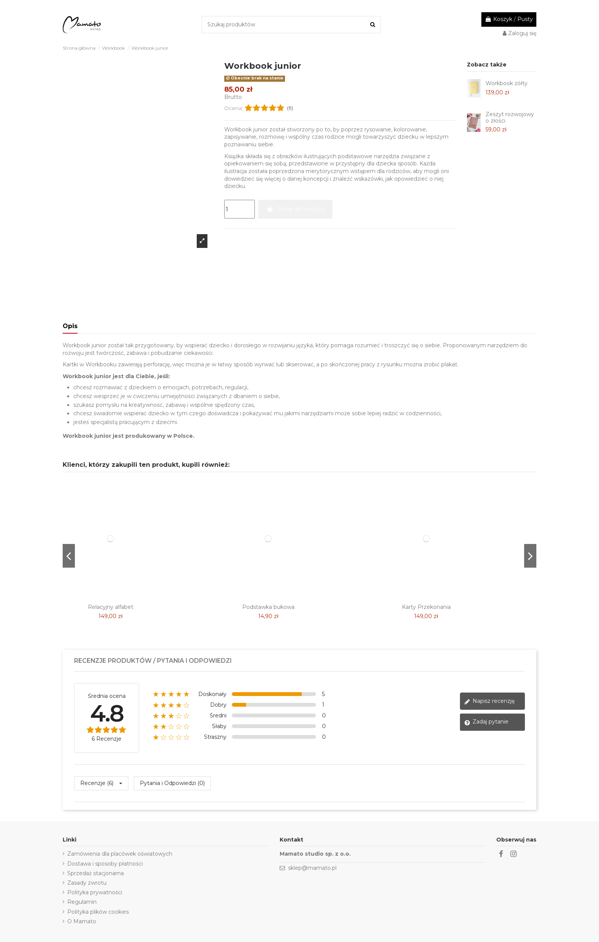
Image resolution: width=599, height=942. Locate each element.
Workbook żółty (507, 83)
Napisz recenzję (489, 701)
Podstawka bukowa (268, 607)
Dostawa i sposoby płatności (105, 863)
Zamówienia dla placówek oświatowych (119, 853)
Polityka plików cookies (98, 911)
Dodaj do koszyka (295, 209)
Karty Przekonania (426, 607)
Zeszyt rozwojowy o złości (510, 117)
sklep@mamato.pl (312, 867)
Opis (70, 326)
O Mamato (81, 921)
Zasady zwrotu (87, 882)
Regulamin (82, 901)
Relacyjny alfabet (110, 607)
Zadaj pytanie (486, 721)
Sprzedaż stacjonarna (95, 873)
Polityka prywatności (94, 892)
